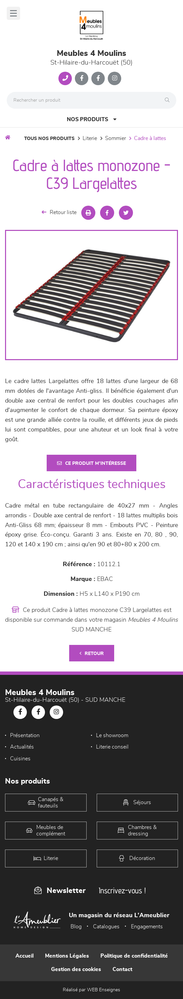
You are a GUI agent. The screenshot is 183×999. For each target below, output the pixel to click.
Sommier (115, 138)
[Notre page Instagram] (114, 78)
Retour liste (59, 212)
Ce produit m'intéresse (91, 463)
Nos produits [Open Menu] (92, 119)
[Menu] (13, 13)
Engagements (147, 926)
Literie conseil (112, 747)
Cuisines (20, 758)
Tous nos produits (49, 138)
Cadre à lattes (150, 138)
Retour (92, 653)
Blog (76, 926)
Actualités (22, 747)
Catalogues (106, 926)
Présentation (25, 735)
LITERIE (90, 138)
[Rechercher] (169, 100)
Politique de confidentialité (134, 956)
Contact (122, 969)
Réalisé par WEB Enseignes (91, 990)
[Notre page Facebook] (81, 78)
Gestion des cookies (76, 969)
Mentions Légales (67, 956)
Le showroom (112, 735)
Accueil (24, 956)
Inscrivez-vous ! (122, 890)
